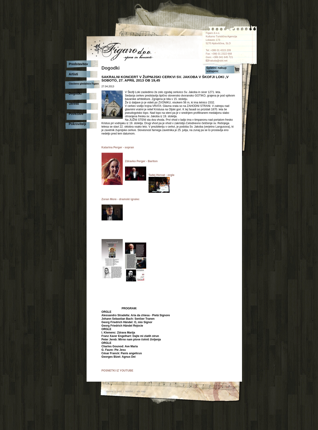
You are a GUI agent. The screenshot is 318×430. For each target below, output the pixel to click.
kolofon (129, 391)
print (119, 391)
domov (109, 391)
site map (141, 391)
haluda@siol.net (218, 60)
